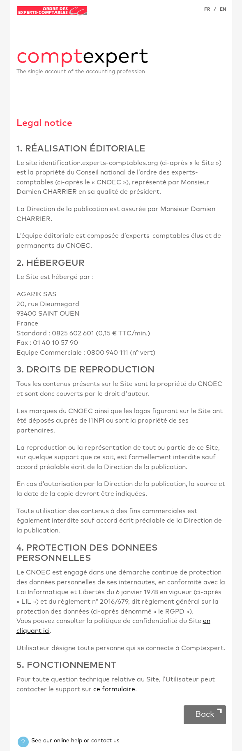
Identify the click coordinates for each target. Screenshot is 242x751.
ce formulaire (114, 689)
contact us (105, 741)
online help (68, 741)
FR (207, 9)
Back (204, 714)
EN (223, 9)
